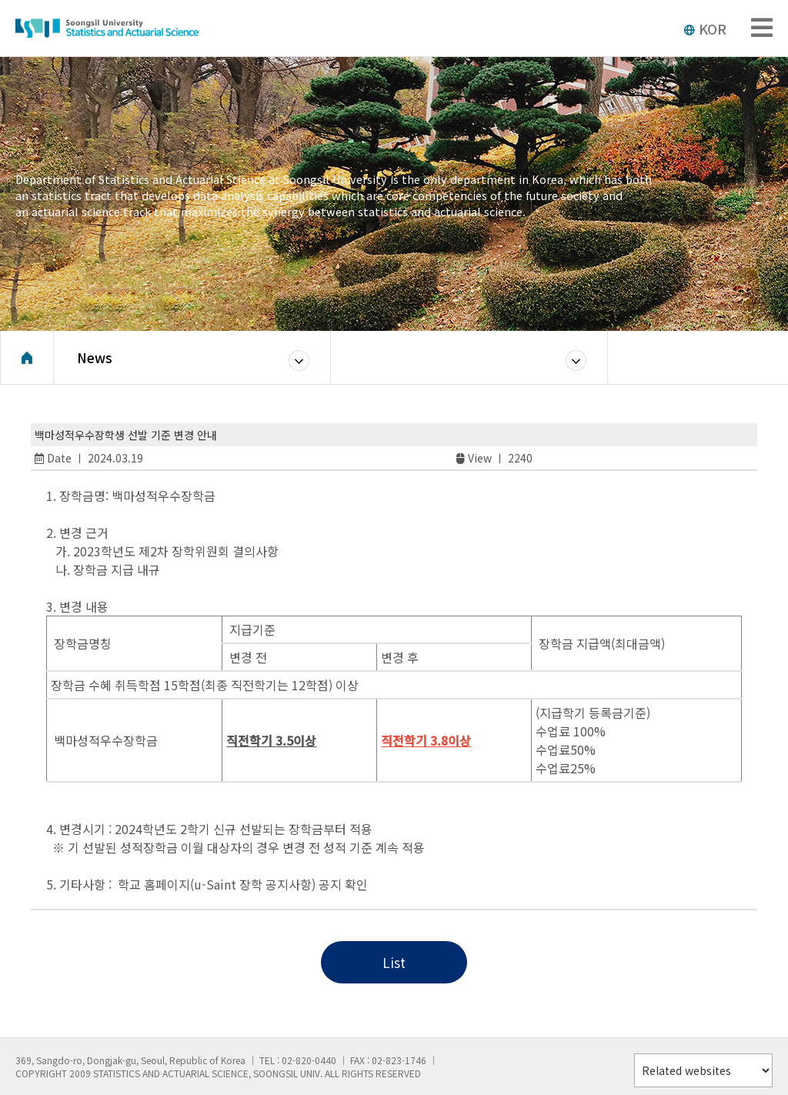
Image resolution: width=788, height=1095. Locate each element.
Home (27, 358)
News (94, 357)
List (394, 962)
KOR (704, 28)
